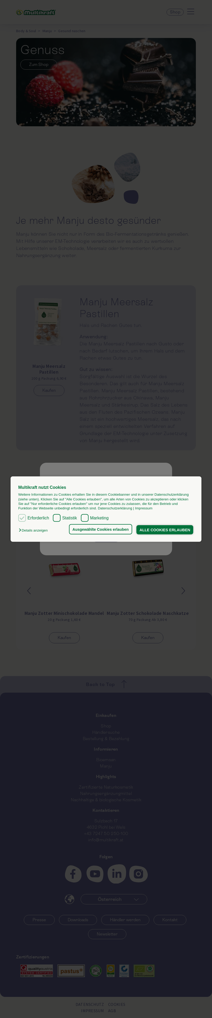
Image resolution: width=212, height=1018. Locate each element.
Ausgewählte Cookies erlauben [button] (100, 529)
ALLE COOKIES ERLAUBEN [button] (165, 530)
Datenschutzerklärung (115, 508)
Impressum (144, 508)
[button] (34, 530)
